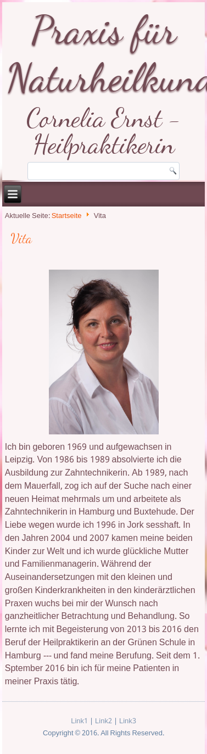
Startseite (67, 216)
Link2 (103, 721)
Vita (21, 239)
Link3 (127, 721)
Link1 (79, 721)
